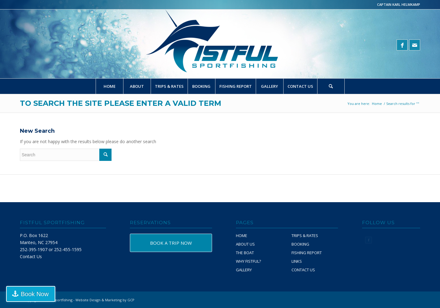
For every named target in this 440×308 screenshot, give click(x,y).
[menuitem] (109, 86)
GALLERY (244, 270)
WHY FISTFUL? (248, 261)
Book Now (35, 294)
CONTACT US (303, 270)
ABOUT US (245, 244)
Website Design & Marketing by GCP (104, 300)
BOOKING (300, 244)
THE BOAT (245, 252)
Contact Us (31, 256)
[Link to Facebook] (402, 44)
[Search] (331, 86)
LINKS (297, 261)
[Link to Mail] (414, 44)
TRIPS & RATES (305, 235)
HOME (241, 235)
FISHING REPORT (307, 252)
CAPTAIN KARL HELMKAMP (398, 4)
